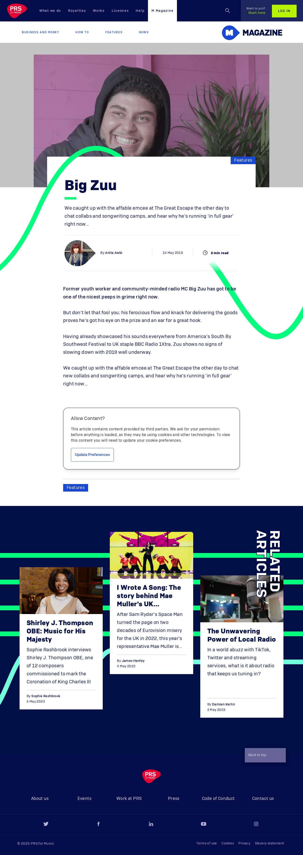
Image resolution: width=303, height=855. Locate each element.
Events (84, 799)
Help (140, 10)
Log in (284, 11)
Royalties (77, 10)
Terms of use (206, 843)
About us (40, 799)
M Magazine (162, 10)
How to (82, 32)
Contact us (263, 799)
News (144, 32)
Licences (120, 10)
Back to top (264, 755)
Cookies (227, 843)
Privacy (244, 843)
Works (99, 10)
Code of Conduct (218, 799)
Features (114, 32)
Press (174, 799)
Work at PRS (129, 799)
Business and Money (40, 32)
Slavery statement (269, 843)
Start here (256, 11)
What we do (50, 10)
